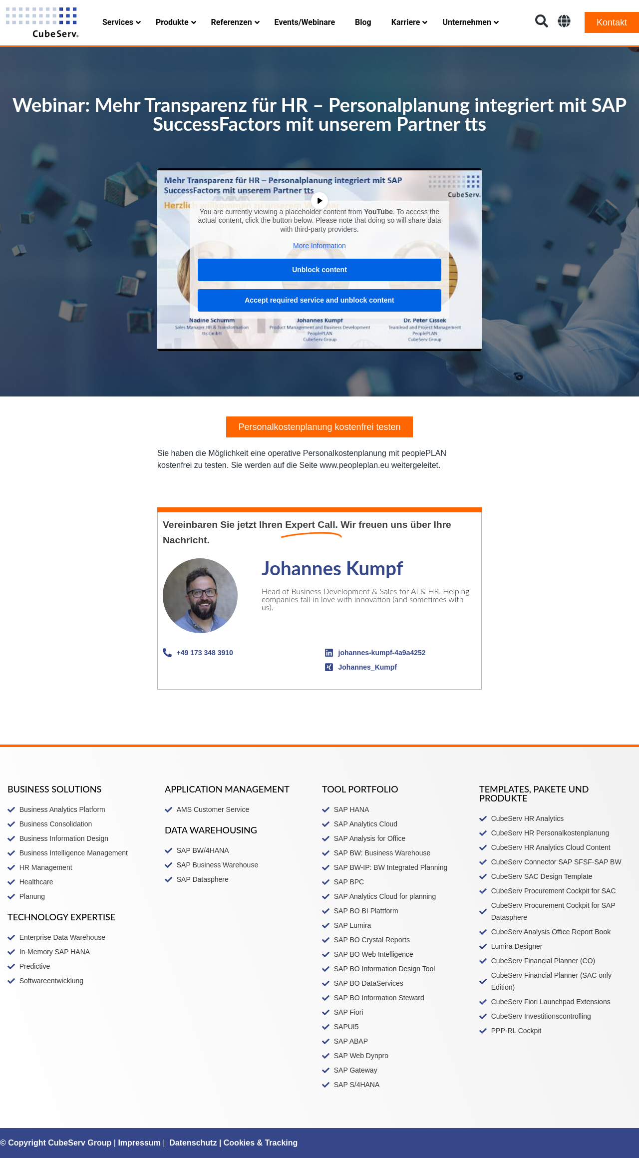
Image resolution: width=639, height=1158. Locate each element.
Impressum (139, 1143)
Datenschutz (193, 1143)
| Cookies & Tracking (257, 1143)
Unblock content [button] (319, 270)
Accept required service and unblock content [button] (319, 300)
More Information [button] (319, 246)
